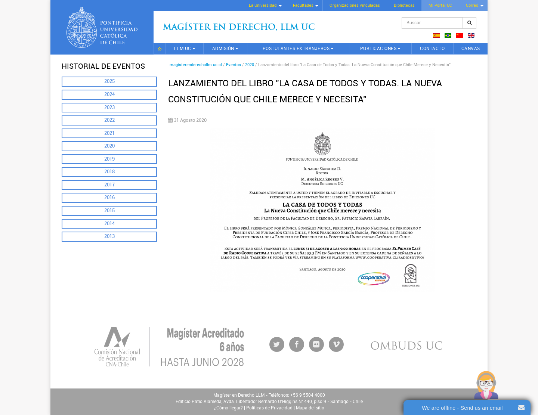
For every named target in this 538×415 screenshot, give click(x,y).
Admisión (223, 48)
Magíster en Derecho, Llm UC (239, 28)
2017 (109, 185)
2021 (109, 133)
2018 (109, 171)
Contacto (432, 48)
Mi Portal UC (440, 5)
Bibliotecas (404, 5)
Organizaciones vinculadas (355, 5)
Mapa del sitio (310, 408)
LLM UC (182, 48)
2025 (109, 81)
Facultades (303, 5)
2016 (109, 197)
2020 (109, 146)
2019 (109, 159)
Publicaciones (378, 48)
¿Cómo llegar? (228, 408)
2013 (109, 236)
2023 (109, 107)
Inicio (160, 49)
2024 (109, 94)
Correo (472, 5)
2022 (109, 120)
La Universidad (262, 5)
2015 (109, 210)
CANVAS (470, 48)
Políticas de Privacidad (269, 408)
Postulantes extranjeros (296, 48)
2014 (109, 223)
